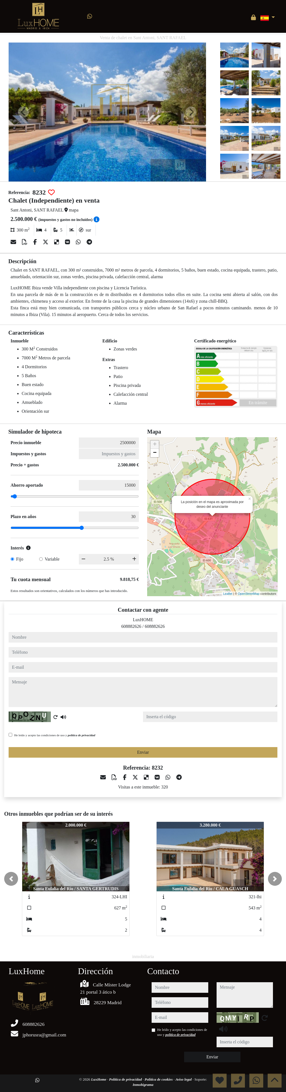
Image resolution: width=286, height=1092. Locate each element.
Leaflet (227, 593)
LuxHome (99, 1079)
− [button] (155, 453)
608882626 (131, 626)
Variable (52, 559)
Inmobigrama (143, 1085)
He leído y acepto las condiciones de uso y (54, 735)
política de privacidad (81, 735)
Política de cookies (159, 1079)
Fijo (19, 559)
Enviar (143, 752)
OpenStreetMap (249, 593)
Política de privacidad (126, 1079)
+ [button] (155, 445)
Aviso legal (184, 1079)
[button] (11, 879)
